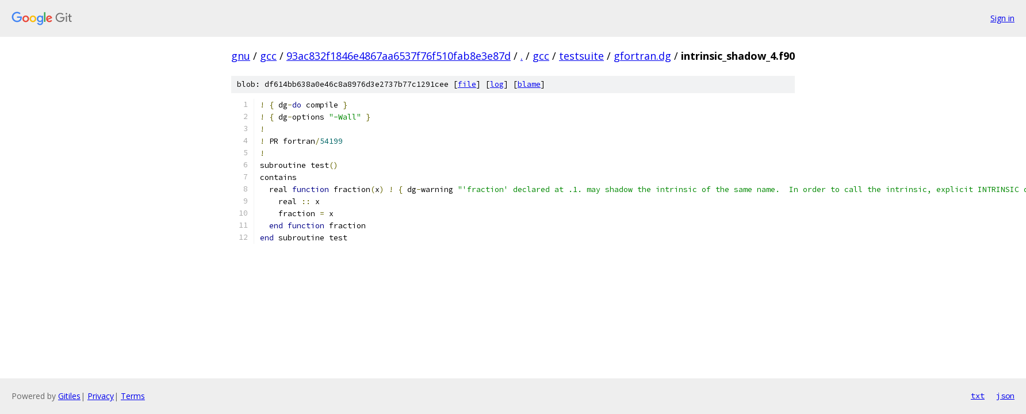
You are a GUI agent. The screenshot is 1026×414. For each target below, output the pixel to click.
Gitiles (69, 395)
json (1005, 395)
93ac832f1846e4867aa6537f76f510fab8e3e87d (398, 56)
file (467, 84)
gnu (240, 56)
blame (529, 84)
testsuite (581, 56)
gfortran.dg (642, 56)
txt (978, 395)
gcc (268, 56)
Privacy (100, 395)
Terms (133, 395)
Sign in (1002, 18)
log (497, 84)
